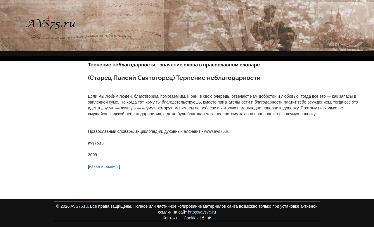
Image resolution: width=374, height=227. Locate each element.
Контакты (171, 218)
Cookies (191, 218)
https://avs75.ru (202, 212)
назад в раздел (103, 166)
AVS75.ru (79, 206)
